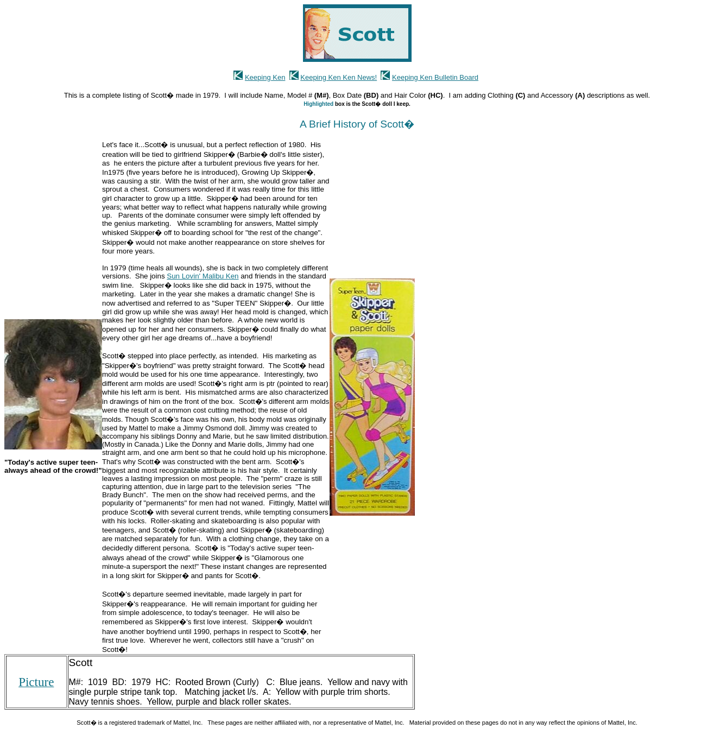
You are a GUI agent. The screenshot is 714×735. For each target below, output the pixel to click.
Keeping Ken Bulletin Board (435, 77)
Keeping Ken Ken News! (338, 77)
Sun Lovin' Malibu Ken (202, 276)
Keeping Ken (265, 77)
